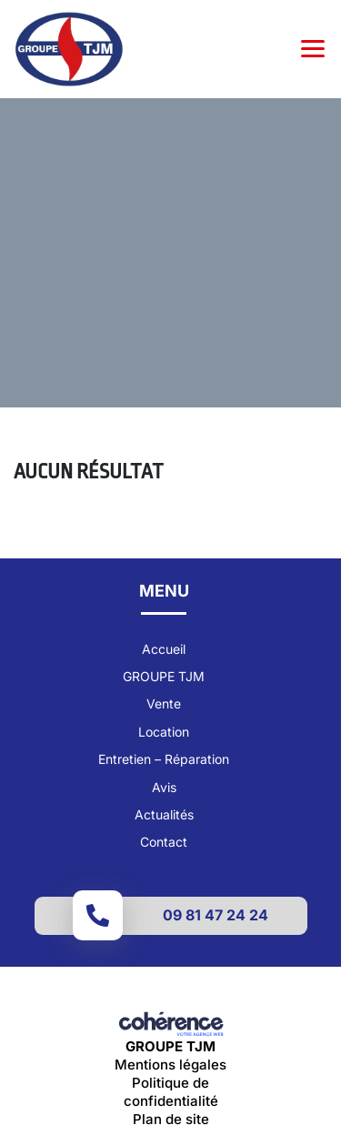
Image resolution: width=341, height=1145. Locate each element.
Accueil (164, 649)
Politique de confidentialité (171, 1092)
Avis (164, 787)
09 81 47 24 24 (215, 915)
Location (163, 731)
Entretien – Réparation (163, 759)
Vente (163, 703)
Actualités (164, 814)
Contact (163, 841)
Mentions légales (170, 1064)
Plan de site (171, 1119)
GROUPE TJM (164, 676)
